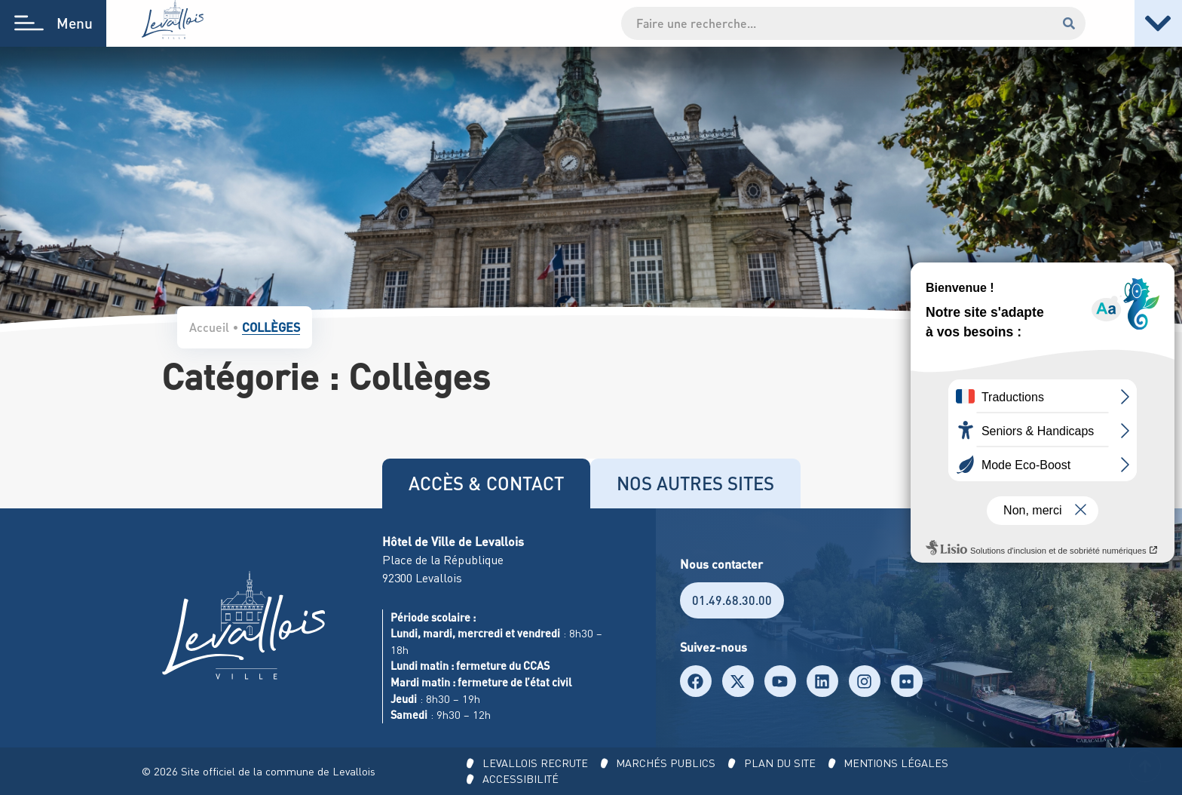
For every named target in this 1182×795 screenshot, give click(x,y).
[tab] (486, 483)
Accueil (209, 327)
